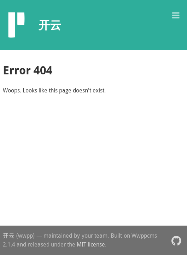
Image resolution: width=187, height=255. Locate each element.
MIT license (91, 244)
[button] (175, 15)
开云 (8, 235)
